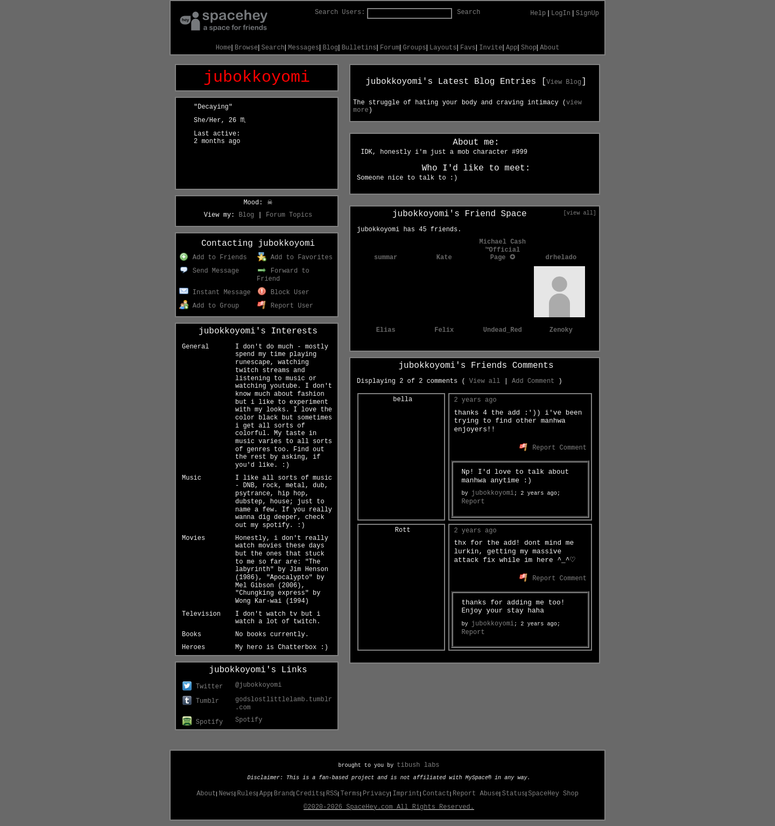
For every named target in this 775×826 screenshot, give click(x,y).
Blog (330, 48)
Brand (283, 793)
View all (485, 381)
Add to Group (209, 306)
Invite (490, 48)
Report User (285, 306)
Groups (414, 48)
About (549, 48)
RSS (332, 793)
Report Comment (553, 448)
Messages (303, 48)
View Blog (563, 82)
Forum (389, 48)
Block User (283, 292)
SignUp (587, 13)
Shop (529, 48)
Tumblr (200, 701)
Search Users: (340, 12)
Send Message (209, 271)
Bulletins (359, 48)
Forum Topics (289, 215)
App (512, 48)
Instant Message (215, 292)
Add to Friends (212, 257)
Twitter (202, 686)
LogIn (560, 13)
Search (468, 12)
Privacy (376, 793)
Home (223, 48)
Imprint (406, 793)
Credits (309, 793)
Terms (350, 793)
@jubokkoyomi (258, 685)
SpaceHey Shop (553, 793)
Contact (435, 793)
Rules (247, 793)
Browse (246, 48)
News (226, 793)
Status (513, 793)
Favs (468, 48)
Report (472, 501)
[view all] (579, 213)
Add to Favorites (295, 257)
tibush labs (418, 765)
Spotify (202, 722)
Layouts (442, 48)
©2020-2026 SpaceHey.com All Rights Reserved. (389, 807)
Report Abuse (476, 793)
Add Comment (533, 381)
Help (538, 13)
